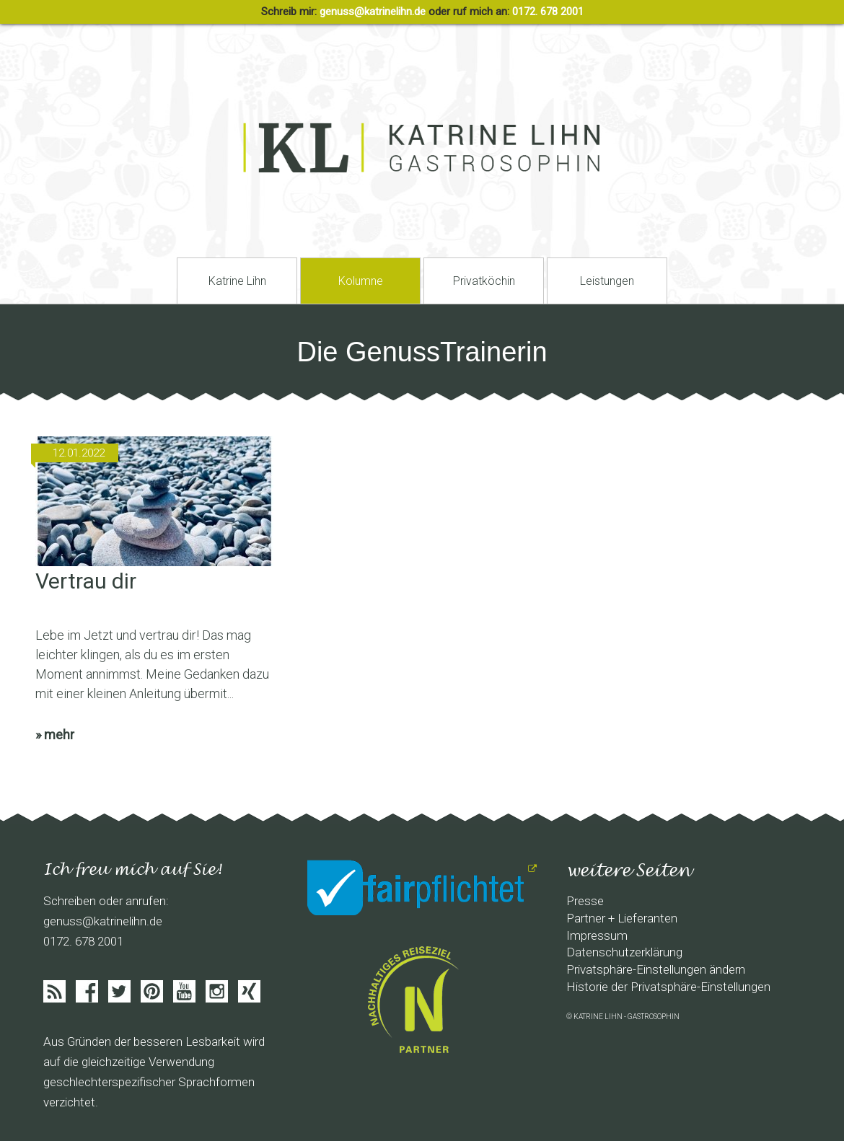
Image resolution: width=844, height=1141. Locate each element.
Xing (249, 991)
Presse (585, 901)
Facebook (87, 991)
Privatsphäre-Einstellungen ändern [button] (655, 969)
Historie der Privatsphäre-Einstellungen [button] (668, 986)
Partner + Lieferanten (621, 918)
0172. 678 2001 (548, 11)
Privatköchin (484, 281)
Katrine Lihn (237, 281)
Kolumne (360, 281)
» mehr (54, 734)
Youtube (184, 991)
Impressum (597, 935)
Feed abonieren (54, 991)
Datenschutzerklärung (624, 952)
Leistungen (607, 281)
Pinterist (152, 991)
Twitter (119, 991)
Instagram (217, 991)
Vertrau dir (85, 581)
